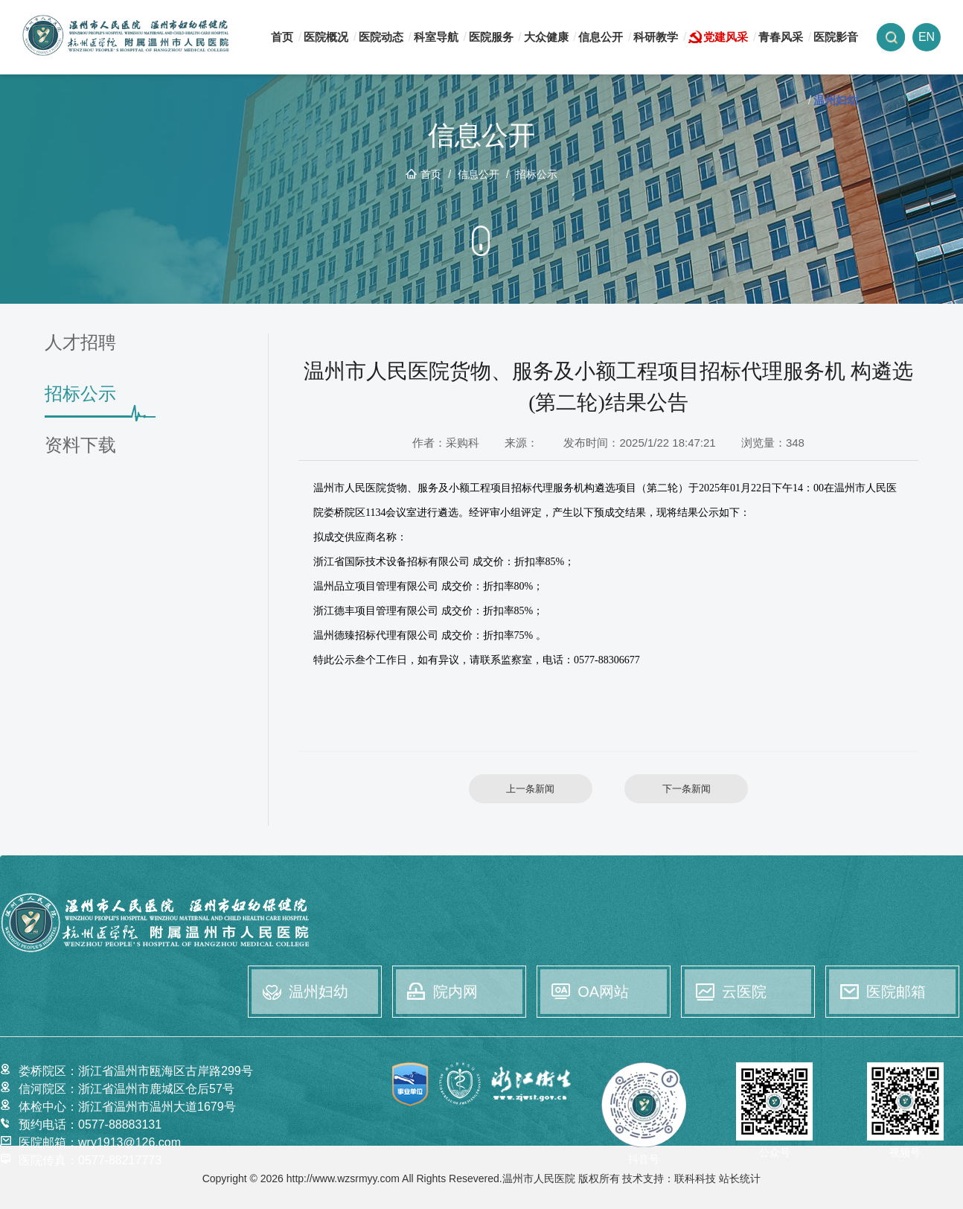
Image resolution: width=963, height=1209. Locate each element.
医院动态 (381, 37)
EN (926, 37)
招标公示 (536, 174)
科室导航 (436, 37)
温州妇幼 (835, 100)
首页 (282, 37)
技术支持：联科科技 (669, 1178)
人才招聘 (80, 343)
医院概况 (326, 37)
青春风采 (780, 37)
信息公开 (600, 37)
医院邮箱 (896, 991)
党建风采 (725, 37)
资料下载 (80, 445)
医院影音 (835, 37)
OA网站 (603, 991)
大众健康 (546, 37)
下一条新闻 (686, 788)
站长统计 (740, 1178)
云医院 (744, 991)
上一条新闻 (530, 788)
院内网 (455, 991)
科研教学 (655, 37)
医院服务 (491, 37)
